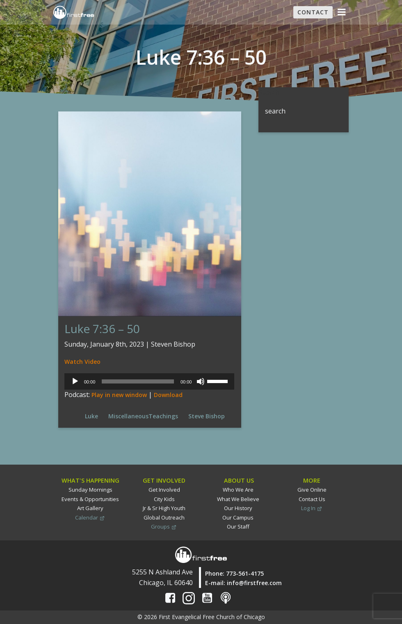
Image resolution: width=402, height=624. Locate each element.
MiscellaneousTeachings (143, 416)
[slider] (138, 381)
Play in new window (119, 395)
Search (268, 92)
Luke (91, 416)
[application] (149, 381)
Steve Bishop (206, 416)
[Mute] (201, 381)
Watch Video (82, 361)
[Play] (75, 381)
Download (168, 395)
